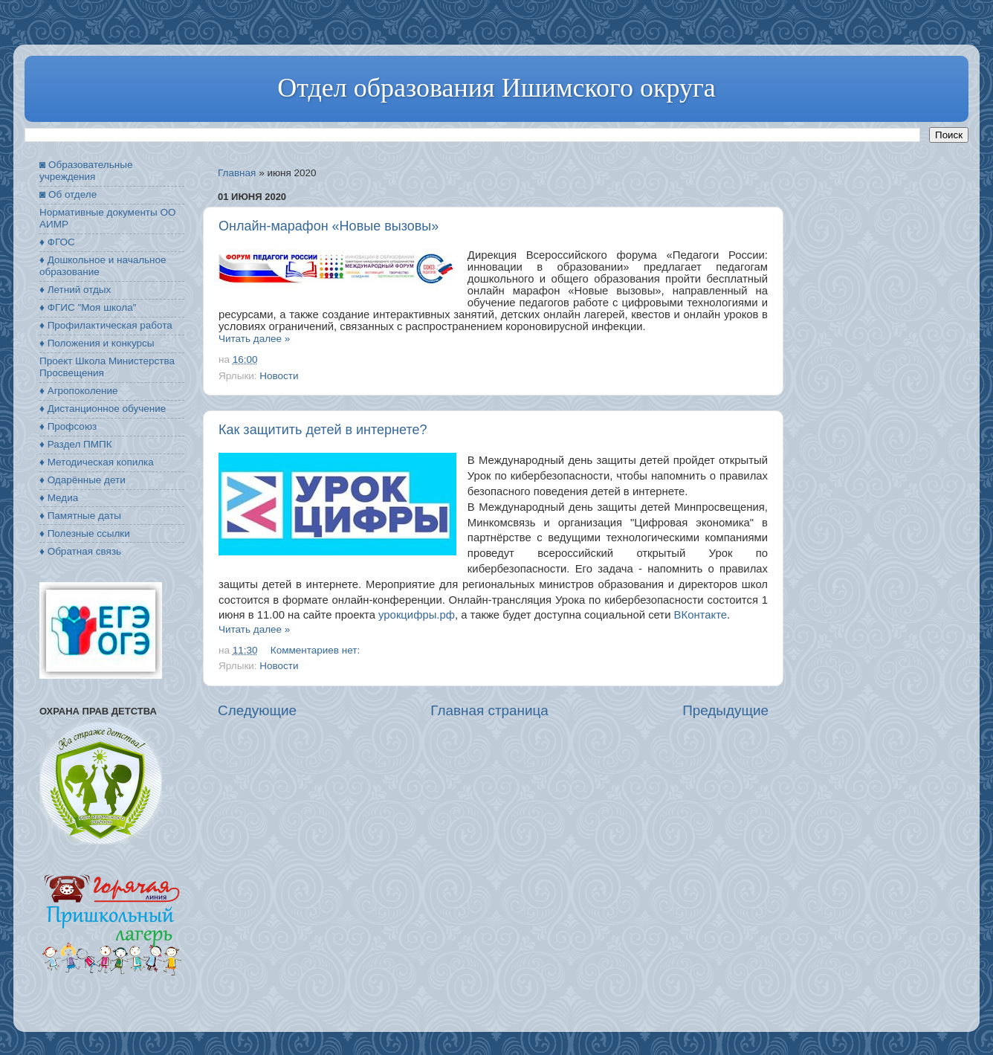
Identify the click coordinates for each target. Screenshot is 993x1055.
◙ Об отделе (68, 194)
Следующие (257, 710)
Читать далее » (254, 338)
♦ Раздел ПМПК (75, 444)
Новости (278, 375)
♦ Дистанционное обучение (102, 408)
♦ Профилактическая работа (105, 325)
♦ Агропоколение (78, 390)
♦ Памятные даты (80, 515)
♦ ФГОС (57, 242)
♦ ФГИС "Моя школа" (87, 307)
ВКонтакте (700, 615)
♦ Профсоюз (68, 426)
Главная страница (489, 710)
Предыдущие (725, 710)
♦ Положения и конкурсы (96, 343)
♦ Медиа (58, 497)
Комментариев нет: (317, 650)
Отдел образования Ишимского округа (496, 88)
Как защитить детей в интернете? (323, 429)
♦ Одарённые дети (82, 479)
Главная (237, 172)
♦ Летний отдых (75, 289)
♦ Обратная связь (80, 551)
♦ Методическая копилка (96, 462)
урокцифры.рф (416, 615)
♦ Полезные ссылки (84, 533)
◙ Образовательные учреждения (85, 170)
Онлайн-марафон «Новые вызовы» (329, 226)
